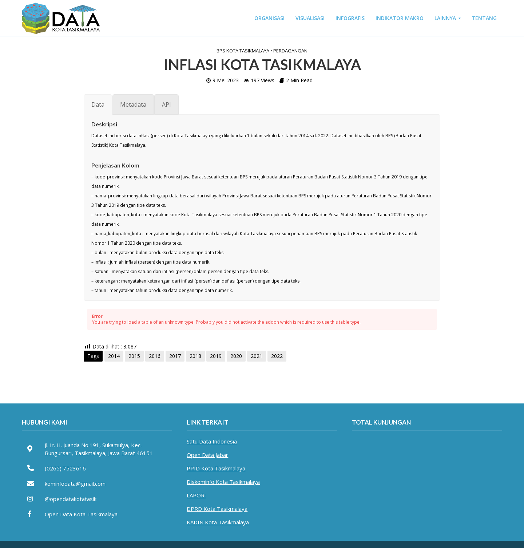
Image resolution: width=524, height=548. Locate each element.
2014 (114, 355)
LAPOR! (196, 495)
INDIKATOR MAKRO (400, 18)
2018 (195, 355)
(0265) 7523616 (65, 468)
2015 (134, 355)
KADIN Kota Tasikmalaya (218, 522)
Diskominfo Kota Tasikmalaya (223, 481)
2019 (216, 355)
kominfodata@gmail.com (75, 483)
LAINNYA (445, 18)
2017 (175, 355)
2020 (236, 355)
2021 (256, 355)
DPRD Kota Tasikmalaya (217, 508)
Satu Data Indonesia (212, 441)
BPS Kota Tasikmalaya (243, 50)
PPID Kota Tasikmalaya (216, 468)
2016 (154, 355)
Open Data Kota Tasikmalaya (81, 514)
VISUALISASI (310, 18)
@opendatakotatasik (70, 498)
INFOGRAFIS (350, 18)
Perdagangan (290, 50)
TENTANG (484, 18)
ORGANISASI (269, 18)
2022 (277, 355)
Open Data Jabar (207, 454)
